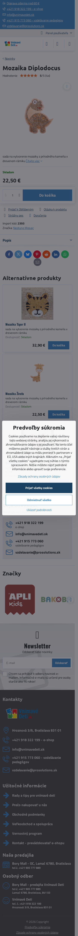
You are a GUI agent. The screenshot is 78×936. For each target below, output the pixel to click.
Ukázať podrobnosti (39, 510)
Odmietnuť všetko (39, 500)
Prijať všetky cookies (39, 488)
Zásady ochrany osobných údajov (39, 476)
